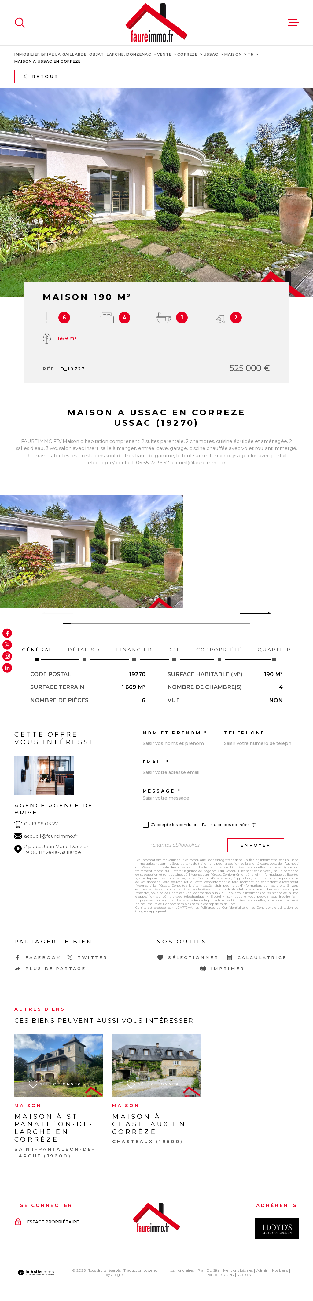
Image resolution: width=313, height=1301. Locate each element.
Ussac (211, 54)
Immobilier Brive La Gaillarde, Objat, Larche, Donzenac (82, 54)
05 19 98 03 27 (41, 824)
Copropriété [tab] (219, 654)
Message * (162, 791)
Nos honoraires (181, 1270)
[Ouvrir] (19, 22)
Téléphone (244, 733)
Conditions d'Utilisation (275, 907)
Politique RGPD (220, 1275)
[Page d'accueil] (156, 22)
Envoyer (255, 845)
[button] (267, 613)
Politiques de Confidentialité (222, 907)
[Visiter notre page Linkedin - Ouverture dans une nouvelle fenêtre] (7, 667)
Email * (156, 762)
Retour (40, 76)
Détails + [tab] (84, 654)
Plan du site (208, 1270)
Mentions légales (238, 1270)
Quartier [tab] (274, 654)
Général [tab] (37, 654)
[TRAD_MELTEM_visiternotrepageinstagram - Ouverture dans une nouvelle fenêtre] (7, 656)
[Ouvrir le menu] (293, 22)
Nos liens (280, 1270)
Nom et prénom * (175, 733)
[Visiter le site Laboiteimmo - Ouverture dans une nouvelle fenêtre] (35, 1273)
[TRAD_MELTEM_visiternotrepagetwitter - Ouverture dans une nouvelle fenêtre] (7, 644)
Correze (187, 54)
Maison (233, 54)
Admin (262, 1270)
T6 (250, 54)
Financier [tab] (134, 654)
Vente (164, 54)
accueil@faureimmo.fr (51, 836)
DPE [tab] (174, 654)
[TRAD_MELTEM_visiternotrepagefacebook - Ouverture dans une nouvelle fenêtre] (7, 633)
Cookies (244, 1275)
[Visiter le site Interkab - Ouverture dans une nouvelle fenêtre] (277, 1228)
